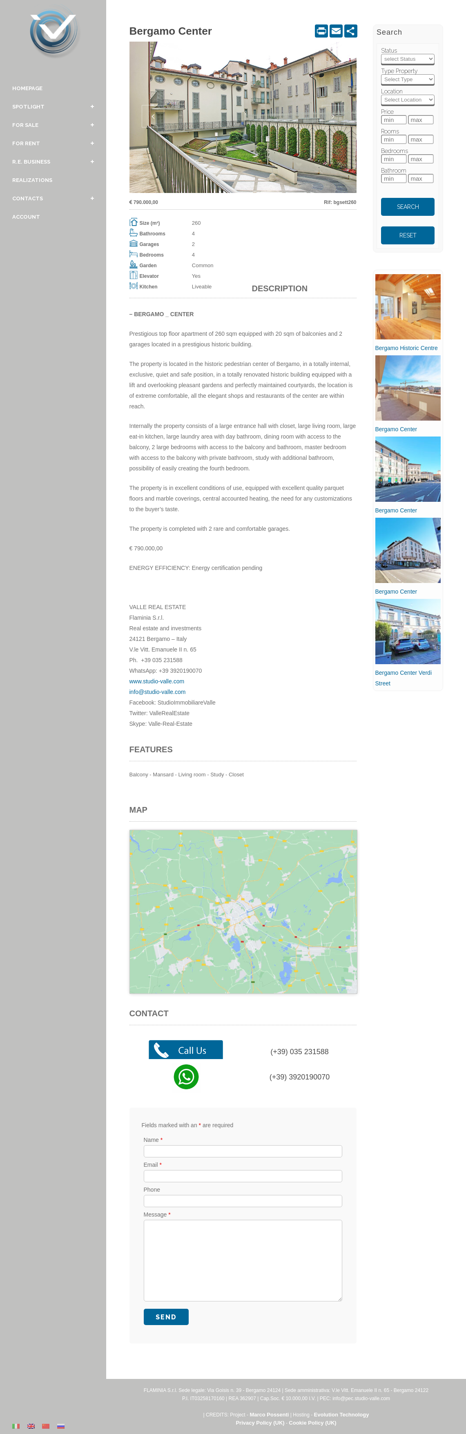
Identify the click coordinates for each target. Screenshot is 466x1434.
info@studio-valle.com (157, 692)
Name (153, 1139)
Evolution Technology (341, 1414)
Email (153, 1164)
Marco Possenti (269, 1414)
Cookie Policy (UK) (312, 1422)
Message (157, 1214)
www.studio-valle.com (157, 681)
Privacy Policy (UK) (260, 1422)
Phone (152, 1189)
